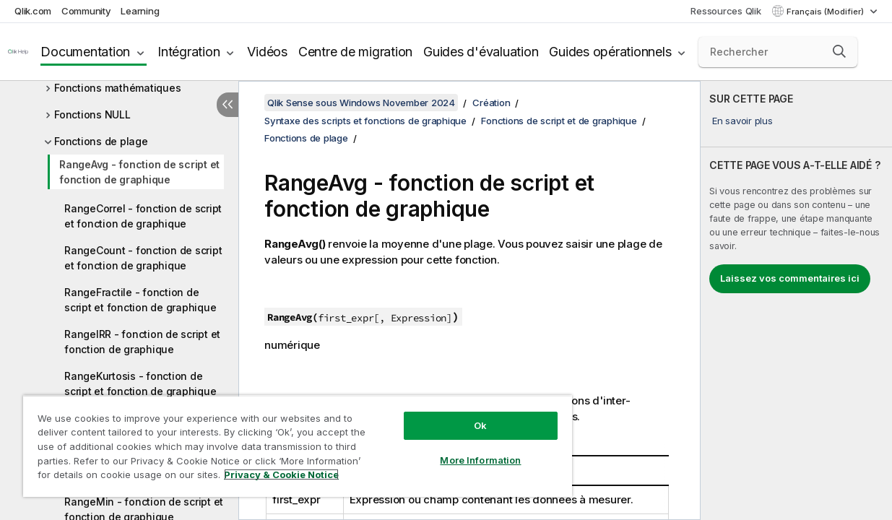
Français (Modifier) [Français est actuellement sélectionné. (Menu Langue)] (826, 11)
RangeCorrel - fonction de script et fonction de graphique (143, 216)
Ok (453, 414)
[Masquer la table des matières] (227, 104)
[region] (281, 440)
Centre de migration (355, 51)
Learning (140, 11)
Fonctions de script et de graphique (558, 120)
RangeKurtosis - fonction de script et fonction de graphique (140, 383)
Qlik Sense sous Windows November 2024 (361, 102)
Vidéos (267, 51)
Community (86, 11)
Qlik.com (32, 11)
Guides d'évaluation (480, 51)
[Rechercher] (777, 52)
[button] (839, 51)
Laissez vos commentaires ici (789, 278)
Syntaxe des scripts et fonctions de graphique (365, 120)
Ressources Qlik (725, 11)
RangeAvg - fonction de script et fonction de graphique (139, 172)
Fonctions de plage (101, 141)
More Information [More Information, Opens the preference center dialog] (453, 449)
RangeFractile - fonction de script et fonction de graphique (140, 299)
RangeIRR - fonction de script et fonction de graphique (142, 341)
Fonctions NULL (92, 114)
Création (491, 102)
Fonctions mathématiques (117, 88)
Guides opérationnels (610, 51)
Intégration (188, 51)
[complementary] (796, 300)
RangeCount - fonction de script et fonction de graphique (143, 258)
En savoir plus (742, 120)
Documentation (85, 51)
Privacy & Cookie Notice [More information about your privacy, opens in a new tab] (121, 477)
